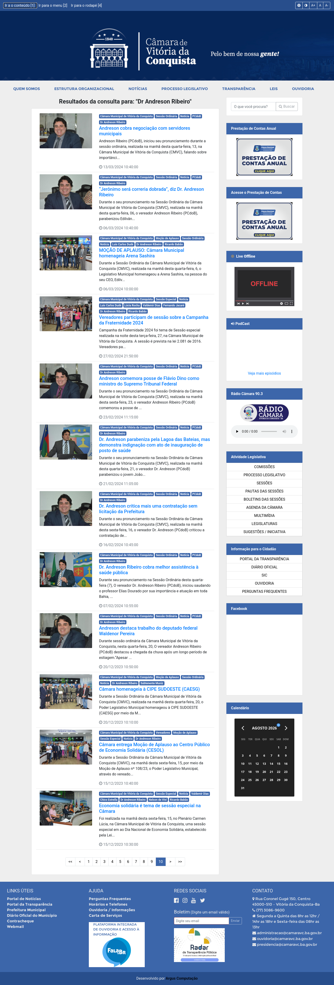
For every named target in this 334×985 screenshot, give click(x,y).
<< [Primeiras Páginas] (70, 861)
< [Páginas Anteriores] (80, 861)
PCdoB (196, 116)
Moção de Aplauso (167, 238)
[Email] (201, 920)
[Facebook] (177, 900)
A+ (313, 5)
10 (161, 861)
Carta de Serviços (105, 915)
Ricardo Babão (174, 244)
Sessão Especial (166, 299)
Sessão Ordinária (166, 116)
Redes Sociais (190, 891)
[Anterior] (242, 728)
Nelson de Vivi (158, 799)
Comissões (264, 467)
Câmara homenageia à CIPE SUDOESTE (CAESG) (149, 689)
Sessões (264, 483)
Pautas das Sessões (264, 491)
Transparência (238, 89)
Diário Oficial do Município (32, 915)
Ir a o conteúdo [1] (20, 5)
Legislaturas (264, 524)
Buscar (287, 106)
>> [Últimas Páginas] (180, 861)
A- (326, 5)
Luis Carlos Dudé (122, 244)
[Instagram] (186, 900)
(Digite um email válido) (210, 912)
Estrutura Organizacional (84, 89)
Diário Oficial (264, 567)
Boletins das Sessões (264, 499)
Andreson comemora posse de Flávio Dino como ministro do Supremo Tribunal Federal (149, 381)
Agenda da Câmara (264, 507)
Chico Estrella (108, 799)
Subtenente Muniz (152, 683)
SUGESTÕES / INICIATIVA (264, 532)
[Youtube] (194, 900)
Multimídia (264, 515)
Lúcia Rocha (132, 305)
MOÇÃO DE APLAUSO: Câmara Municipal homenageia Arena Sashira (141, 253)
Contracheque (20, 921)
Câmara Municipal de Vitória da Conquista (126, 116)
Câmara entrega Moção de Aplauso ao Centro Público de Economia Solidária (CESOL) (154, 747)
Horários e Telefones (108, 904)
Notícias (137, 89)
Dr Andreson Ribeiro (112, 122)
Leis (274, 89)
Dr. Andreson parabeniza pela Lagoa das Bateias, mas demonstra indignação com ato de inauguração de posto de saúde (154, 445)
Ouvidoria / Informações (112, 910)
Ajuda (96, 891)
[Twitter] (202, 900)
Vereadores (163, 732)
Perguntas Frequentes (264, 591)
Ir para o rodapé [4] (86, 5)
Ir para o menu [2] (53, 5)
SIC (264, 575)
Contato (262, 891)
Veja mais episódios (264, 373)
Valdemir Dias (151, 305)
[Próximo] (286, 728)
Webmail (15, 926)
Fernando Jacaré (173, 305)
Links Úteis (20, 891)
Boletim (182, 912)
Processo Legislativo (184, 89)
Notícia (184, 116)
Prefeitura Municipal (26, 910)
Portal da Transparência (264, 559)
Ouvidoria (303, 89)
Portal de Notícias (24, 899)
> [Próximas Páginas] (170, 861)
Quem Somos (26, 89)
